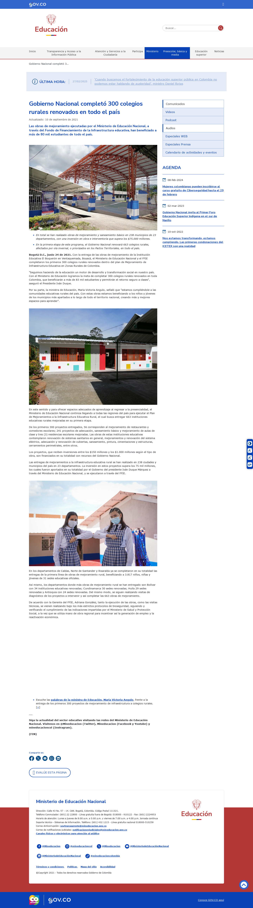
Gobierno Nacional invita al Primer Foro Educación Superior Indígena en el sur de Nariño (190, 216)
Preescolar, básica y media (175, 53)
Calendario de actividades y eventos (191, 152)
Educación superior (201, 53)
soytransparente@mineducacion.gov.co (83, 826)
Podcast (171, 120)
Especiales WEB (176, 136)
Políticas (72, 866)
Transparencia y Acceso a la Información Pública (64, 53)
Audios (170, 128)
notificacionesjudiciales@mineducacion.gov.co (100, 830)
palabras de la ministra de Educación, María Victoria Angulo (92, 699)
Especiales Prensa (178, 144)
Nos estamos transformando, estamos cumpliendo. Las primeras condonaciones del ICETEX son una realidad (193, 242)
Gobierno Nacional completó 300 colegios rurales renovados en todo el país (51, 63)
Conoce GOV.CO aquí (211, 900)
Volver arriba (244, 885)
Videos (170, 112)
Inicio (32, 51)
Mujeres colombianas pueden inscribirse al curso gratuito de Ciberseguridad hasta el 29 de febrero (193, 190)
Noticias (219, 51)
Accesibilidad (107, 866)
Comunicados (175, 103)
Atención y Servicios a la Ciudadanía (110, 53)
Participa (137, 51)
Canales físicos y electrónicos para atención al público (67, 833)
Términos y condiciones (50, 866)
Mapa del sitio (89, 866)
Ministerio (152, 51)
